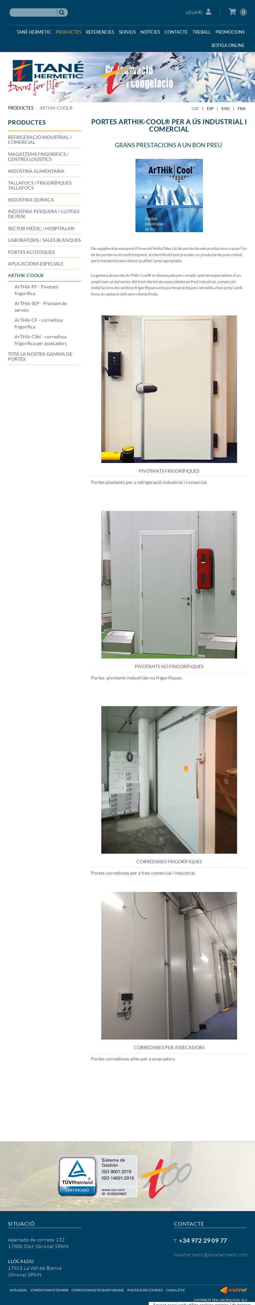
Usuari (199, 12)
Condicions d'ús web (49, 1290)
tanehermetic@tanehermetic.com (211, 1254)
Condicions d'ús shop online (97, 1290)
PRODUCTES (21, 108)
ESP (210, 108)
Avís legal (18, 1290)
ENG (225, 108)
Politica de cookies (145, 1290)
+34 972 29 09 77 (203, 1240)
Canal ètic (175, 1290)
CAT (195, 108)
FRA (241, 108)
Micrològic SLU (233, 1300)
